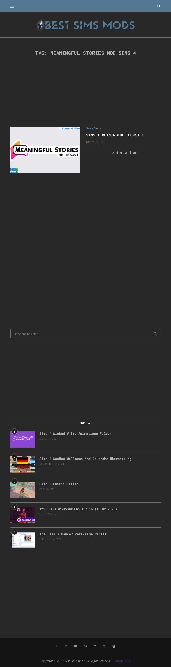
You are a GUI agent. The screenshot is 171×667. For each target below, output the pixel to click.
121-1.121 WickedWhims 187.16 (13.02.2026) (81, 509)
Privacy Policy (122, 661)
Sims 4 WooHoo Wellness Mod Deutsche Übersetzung (86, 458)
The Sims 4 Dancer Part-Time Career (74, 534)
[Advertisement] (85, 91)
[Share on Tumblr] (130, 153)
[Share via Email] (134, 153)
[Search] (159, 6)
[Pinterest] (66, 646)
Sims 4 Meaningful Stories (114, 134)
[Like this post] (112, 153)
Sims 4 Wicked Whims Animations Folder (76, 433)
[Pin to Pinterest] (126, 153)
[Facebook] (57, 646)
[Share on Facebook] (117, 153)
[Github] (104, 646)
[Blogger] (113, 646)
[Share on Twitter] (121, 153)
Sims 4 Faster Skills (59, 484)
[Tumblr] (95, 646)
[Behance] (85, 646)
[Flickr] (75, 646)
